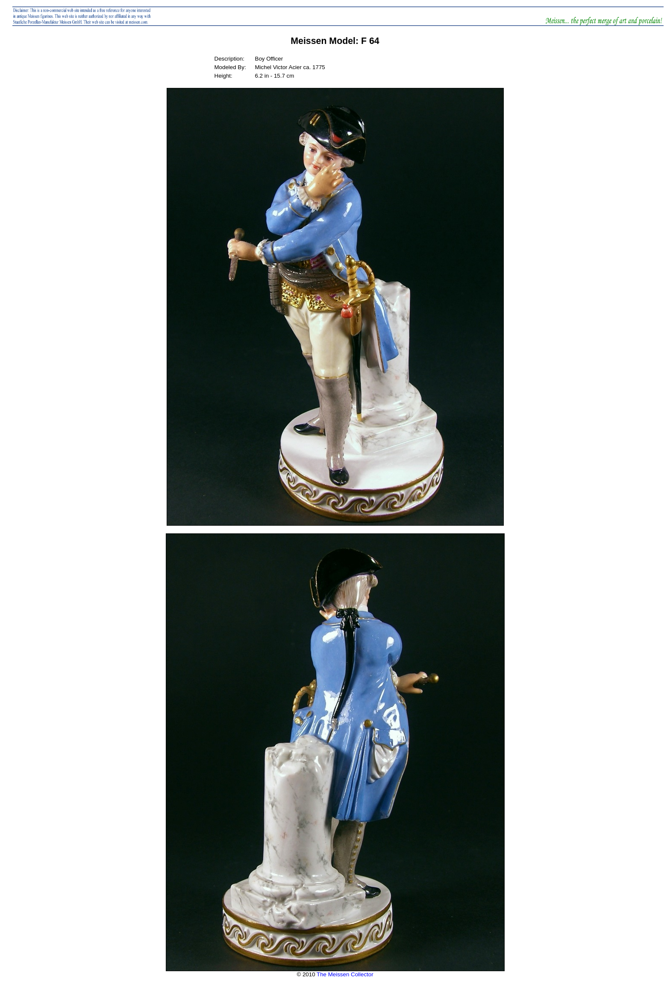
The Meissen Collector (345, 974)
